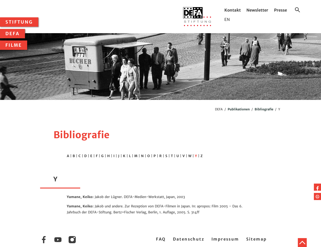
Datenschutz (188, 239)
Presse (280, 10)
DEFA (12, 33)
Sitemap (256, 239)
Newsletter (257, 10)
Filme (13, 45)
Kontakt (232, 10)
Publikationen (239, 109)
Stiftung (19, 22)
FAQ (161, 239)
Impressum (225, 239)
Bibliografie (264, 109)
